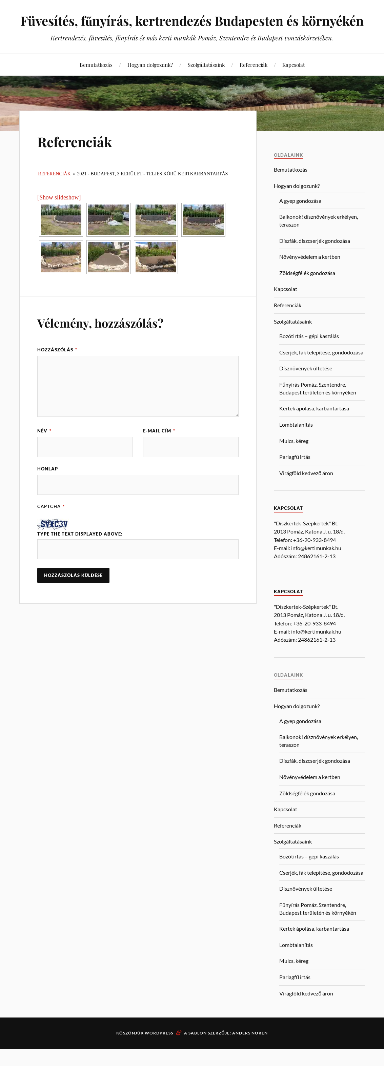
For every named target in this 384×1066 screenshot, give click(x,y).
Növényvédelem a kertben (309, 274)
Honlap (47, 486)
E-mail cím (159, 448)
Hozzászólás (57, 367)
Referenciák (253, 81)
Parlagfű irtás (294, 474)
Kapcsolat (293, 81)
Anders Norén (250, 1050)
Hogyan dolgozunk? (150, 81)
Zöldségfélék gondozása (307, 290)
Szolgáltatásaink (206, 81)
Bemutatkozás (96, 81)
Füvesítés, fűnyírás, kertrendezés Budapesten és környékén (192, 29)
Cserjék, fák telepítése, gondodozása (321, 369)
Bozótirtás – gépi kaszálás (309, 353)
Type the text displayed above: (80, 551)
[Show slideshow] (59, 214)
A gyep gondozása (300, 218)
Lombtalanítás (296, 442)
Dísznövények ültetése (305, 385)
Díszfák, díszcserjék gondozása (314, 258)
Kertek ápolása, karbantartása (314, 425)
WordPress (159, 1050)
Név (44, 448)
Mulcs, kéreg (293, 458)
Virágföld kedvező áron (306, 490)
